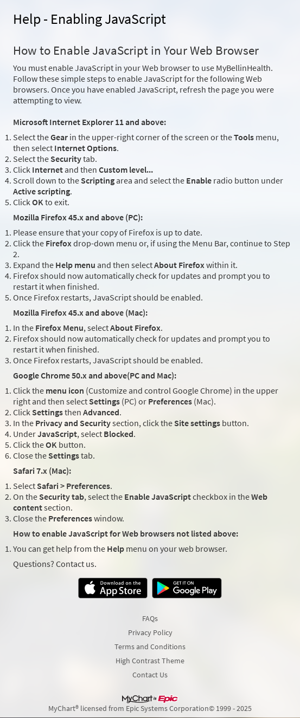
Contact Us (150, 675)
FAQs (150, 618)
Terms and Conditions (150, 646)
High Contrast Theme (150, 660)
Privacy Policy (150, 632)
